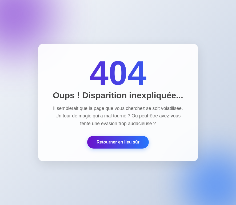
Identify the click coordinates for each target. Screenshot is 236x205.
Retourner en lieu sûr (118, 142)
